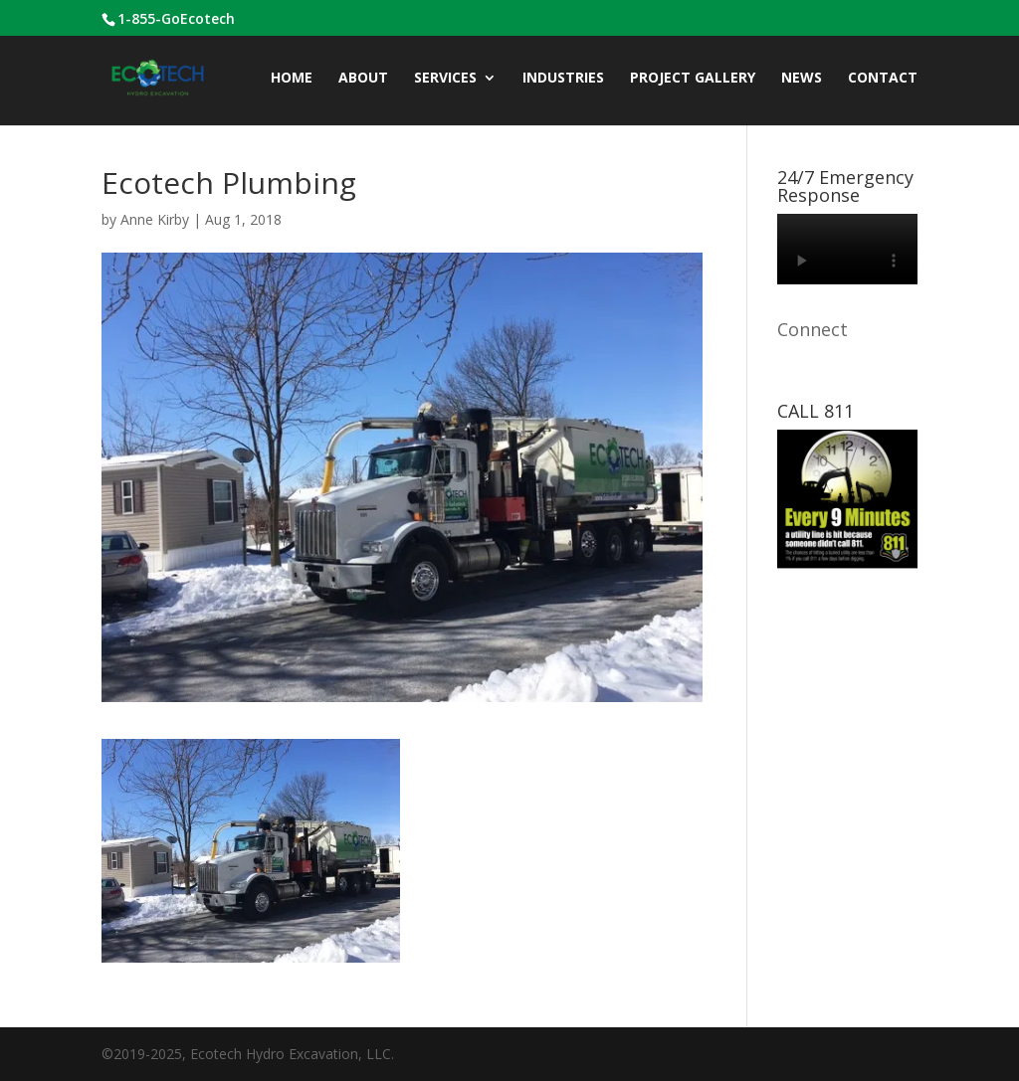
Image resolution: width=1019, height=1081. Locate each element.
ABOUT (363, 79)
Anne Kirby (154, 219)
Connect (812, 329)
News (801, 79)
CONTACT (882, 79)
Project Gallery (692, 79)
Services (445, 79)
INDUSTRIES (563, 79)
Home (291, 79)
